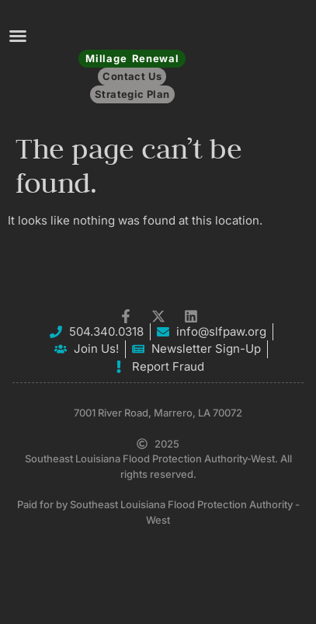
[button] (18, 36)
